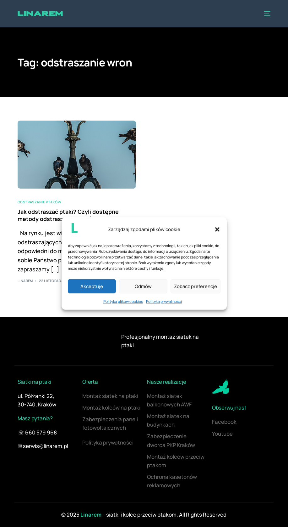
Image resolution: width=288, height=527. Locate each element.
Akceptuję (91, 286)
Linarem (25, 280)
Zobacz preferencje (195, 286)
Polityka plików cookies (123, 301)
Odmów (143, 286)
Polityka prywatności (164, 301)
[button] (217, 229)
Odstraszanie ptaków (39, 202)
